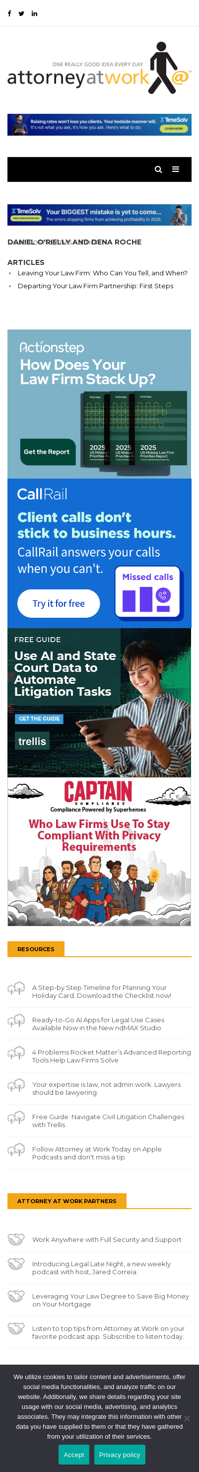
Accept (74, 1455)
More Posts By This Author (53, 242)
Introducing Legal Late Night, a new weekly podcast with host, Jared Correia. (101, 1268)
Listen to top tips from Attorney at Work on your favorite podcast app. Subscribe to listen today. (108, 1332)
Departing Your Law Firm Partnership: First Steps (95, 286)
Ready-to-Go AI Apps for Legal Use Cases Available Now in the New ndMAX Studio (98, 1024)
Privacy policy (119, 1455)
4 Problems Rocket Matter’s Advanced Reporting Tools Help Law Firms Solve (111, 1056)
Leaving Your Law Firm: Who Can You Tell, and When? (103, 273)
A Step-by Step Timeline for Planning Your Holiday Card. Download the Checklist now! (101, 991)
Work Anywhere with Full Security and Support (107, 1239)
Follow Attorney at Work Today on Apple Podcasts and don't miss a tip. (97, 1153)
